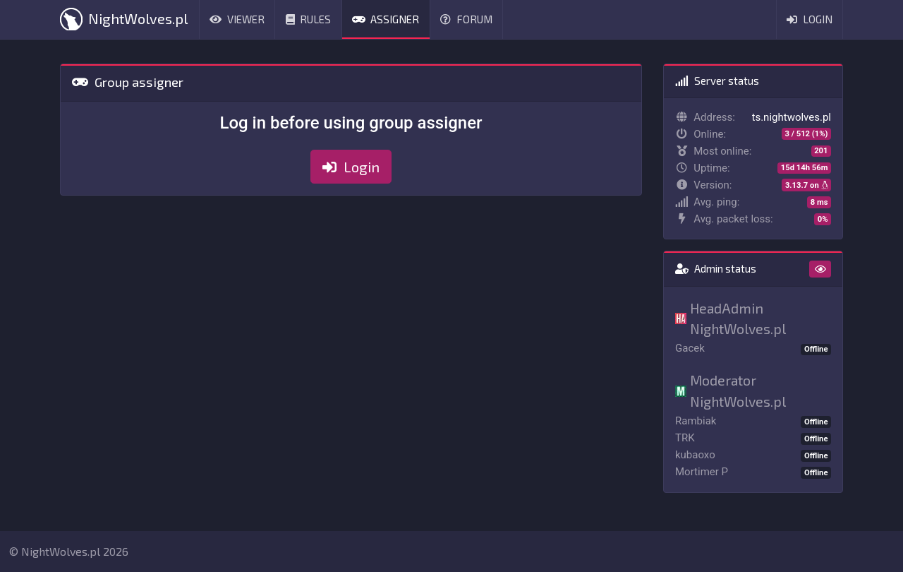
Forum (466, 19)
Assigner (386, 19)
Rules (309, 19)
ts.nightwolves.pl (792, 117)
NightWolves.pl (124, 19)
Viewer (237, 19)
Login (809, 19)
